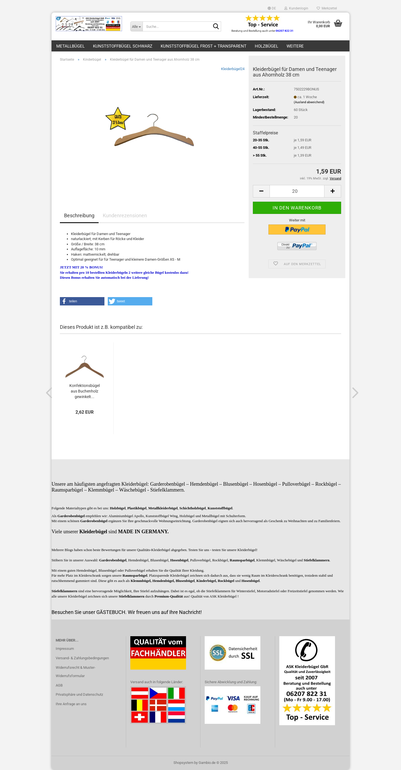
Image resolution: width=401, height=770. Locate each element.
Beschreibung (79, 215)
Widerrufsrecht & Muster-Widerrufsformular (76, 671)
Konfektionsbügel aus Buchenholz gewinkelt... (84, 391)
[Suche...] (136, 26)
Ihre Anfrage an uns (71, 704)
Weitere (295, 46)
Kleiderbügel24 (232, 69)
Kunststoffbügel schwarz (122, 46)
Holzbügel (266, 46)
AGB (59, 685)
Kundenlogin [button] (296, 8)
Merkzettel (327, 8)
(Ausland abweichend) (309, 102)
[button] (271, 8)
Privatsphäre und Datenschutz (79, 694)
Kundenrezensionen (125, 215)
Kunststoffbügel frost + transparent (203, 46)
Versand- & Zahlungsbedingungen (82, 658)
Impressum (65, 648)
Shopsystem (183, 763)
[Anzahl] (297, 191)
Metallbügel (70, 46)
